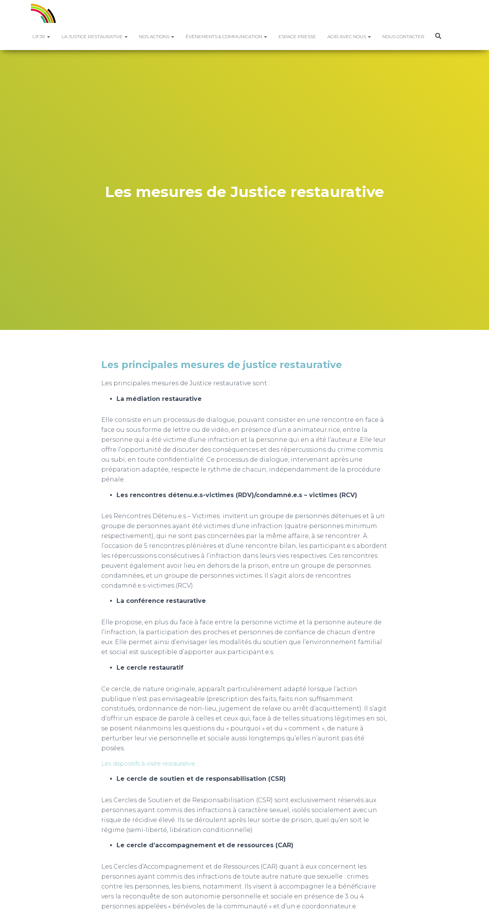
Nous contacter (403, 36)
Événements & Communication (226, 36)
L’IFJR (41, 36)
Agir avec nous (349, 36)
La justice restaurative (95, 36)
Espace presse (297, 36)
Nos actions (156, 36)
